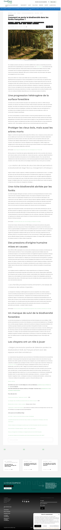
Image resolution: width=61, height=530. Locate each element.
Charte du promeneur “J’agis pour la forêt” (17, 397)
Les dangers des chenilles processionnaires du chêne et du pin (22, 400)
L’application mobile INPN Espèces (16, 407)
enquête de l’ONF (12, 364)
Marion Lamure (11, 381)
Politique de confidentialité (53, 528)
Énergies (41, 5)
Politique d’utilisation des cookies (41, 528)
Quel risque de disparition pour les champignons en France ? (27, 149)
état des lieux (39, 66)
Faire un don (53, 1)
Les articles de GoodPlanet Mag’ (11, 6)
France (24, 23)
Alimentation (53, 5)
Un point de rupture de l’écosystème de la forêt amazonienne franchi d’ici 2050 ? (26, 435)
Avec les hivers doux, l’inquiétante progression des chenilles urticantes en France (32, 308)
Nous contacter (7, 511)
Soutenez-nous (7, 513)
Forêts (20, 23)
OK (42, 508)
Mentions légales (33, 527)
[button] (58, 514)
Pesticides (29, 23)
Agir (5, 461)
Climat (29, 5)
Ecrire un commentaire (14, 439)
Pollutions (35, 5)
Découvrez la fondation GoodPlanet (6, 519)
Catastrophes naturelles (26, 22)
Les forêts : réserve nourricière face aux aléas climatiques (21, 416)
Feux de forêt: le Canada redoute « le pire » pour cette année (22, 428)
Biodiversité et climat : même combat (16, 404)
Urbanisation (35, 23)
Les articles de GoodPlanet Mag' (12, 462)
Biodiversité (23, 5)
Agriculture (11, 22)
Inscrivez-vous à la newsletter (41, 1)
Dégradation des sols (13, 23)
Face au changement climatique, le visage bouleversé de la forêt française (25, 431)
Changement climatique (39, 22)
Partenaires (6, 509)
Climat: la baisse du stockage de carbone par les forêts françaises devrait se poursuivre (27, 425)
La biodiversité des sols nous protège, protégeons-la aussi (27, 221)
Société (46, 5)
